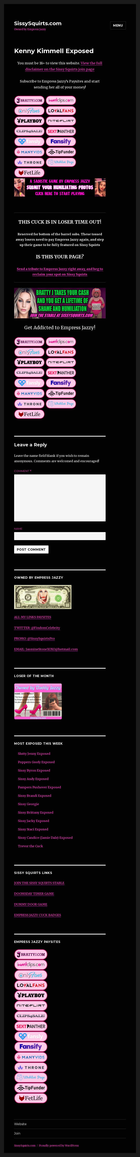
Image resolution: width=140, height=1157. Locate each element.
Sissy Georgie (28, 804)
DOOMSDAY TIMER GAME (34, 894)
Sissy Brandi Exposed (34, 796)
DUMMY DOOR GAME (30, 904)
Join (17, 1133)
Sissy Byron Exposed (34, 770)
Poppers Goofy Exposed (36, 762)
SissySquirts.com (38, 23)
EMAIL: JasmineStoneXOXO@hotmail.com (46, 649)
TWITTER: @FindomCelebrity (37, 628)
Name (18, 528)
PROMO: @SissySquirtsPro (34, 638)
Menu (118, 25)
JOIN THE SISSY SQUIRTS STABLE (39, 883)
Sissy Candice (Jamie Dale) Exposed (45, 838)
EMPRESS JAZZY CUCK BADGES (37, 915)
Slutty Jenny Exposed (34, 754)
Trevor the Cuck (30, 846)
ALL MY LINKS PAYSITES (32, 617)
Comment (23, 471)
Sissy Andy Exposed (33, 779)
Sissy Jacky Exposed (33, 821)
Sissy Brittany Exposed (35, 812)
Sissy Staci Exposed (33, 829)
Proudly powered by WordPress (59, 1145)
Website (20, 1124)
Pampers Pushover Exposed (39, 787)
